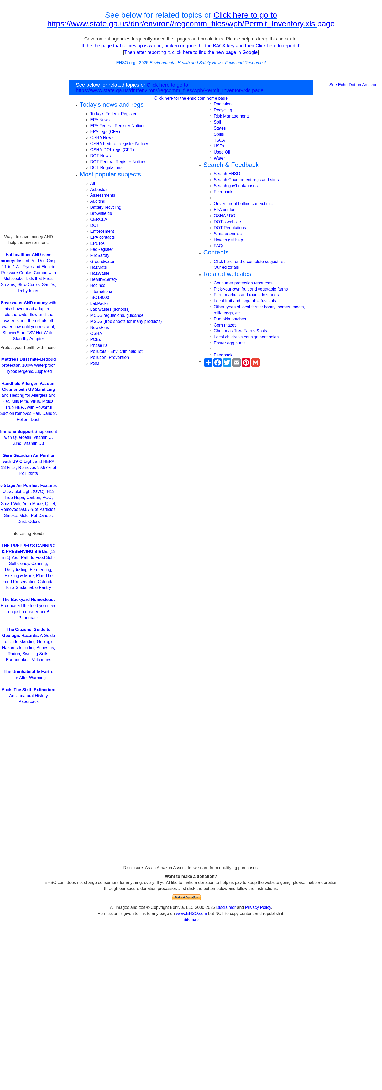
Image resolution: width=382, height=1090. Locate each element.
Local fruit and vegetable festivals (245, 301)
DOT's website (227, 222)
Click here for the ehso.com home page (191, 98)
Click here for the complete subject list (249, 261)
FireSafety (99, 255)
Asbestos (99, 189)
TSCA (219, 140)
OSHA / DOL (226, 215)
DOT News (100, 156)
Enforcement (102, 231)
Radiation (223, 104)
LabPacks (99, 303)
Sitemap (191, 919)
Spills (219, 134)
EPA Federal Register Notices (117, 126)
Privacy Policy (258, 907)
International (101, 291)
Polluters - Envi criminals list (116, 351)
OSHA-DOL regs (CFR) (112, 149)
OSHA (96, 333)
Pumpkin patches (230, 319)
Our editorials (226, 267)
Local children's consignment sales (246, 337)
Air (93, 183)
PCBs (95, 339)
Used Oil (222, 152)
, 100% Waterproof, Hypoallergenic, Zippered (28, 365)
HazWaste (99, 273)
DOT (94, 225)
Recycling (223, 110)
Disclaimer (226, 907)
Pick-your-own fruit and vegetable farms (251, 289)
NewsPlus (99, 327)
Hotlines (98, 285)
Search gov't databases (236, 186)
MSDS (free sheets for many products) (126, 321)
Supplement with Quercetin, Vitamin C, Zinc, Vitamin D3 (28, 437)
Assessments (102, 195)
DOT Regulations (106, 167)
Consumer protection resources (243, 283)
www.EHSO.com (191, 913)
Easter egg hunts (230, 343)
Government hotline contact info (243, 203)
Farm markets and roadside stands (246, 295)
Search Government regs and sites (246, 179)
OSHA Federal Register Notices (119, 143)
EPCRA (97, 243)
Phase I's (98, 345)
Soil (217, 122)
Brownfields (101, 213)
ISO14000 (99, 297)
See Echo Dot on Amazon (353, 85)
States (220, 128)
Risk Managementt (231, 116)
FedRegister (101, 249)
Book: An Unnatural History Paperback (28, 695)
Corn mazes (225, 325)
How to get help (228, 240)
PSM (95, 363)
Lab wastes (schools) (110, 309)
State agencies (228, 234)
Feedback (223, 192)
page (326, 23)
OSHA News (102, 137)
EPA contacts (102, 237)
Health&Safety (103, 279)
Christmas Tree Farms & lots (240, 331)
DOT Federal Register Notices (118, 162)
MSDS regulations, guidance (117, 315)
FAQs (219, 245)
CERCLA (98, 219)
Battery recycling (105, 207)
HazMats (98, 267)
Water (219, 158)
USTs (219, 146)
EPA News (100, 120)
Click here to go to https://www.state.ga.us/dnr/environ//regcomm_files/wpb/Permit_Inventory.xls (182, 19)
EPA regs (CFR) (105, 131)
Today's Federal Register (113, 113)
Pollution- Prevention (109, 357)
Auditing (98, 201)
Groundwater (102, 261)
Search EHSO (227, 173)
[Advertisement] (28, 155)
